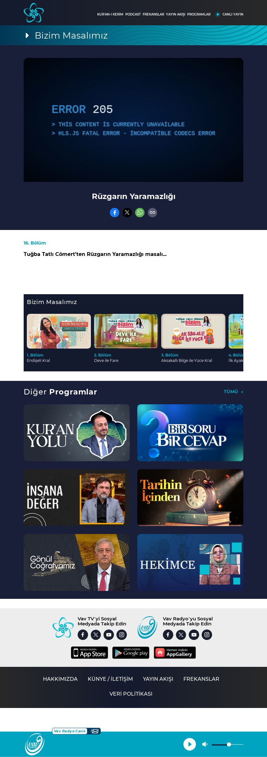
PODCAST (133, 14)
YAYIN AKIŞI (175, 14)
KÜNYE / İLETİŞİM (110, 679)
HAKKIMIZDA (60, 679)
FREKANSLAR (153, 14)
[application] (133, 120)
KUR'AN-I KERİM (110, 14)
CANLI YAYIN (232, 14)
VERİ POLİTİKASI (131, 694)
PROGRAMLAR (199, 14)
